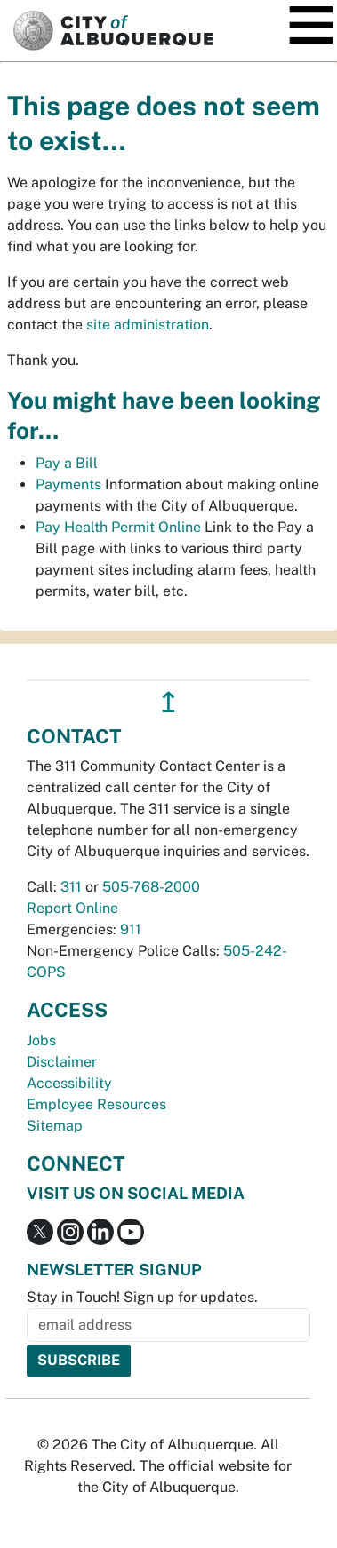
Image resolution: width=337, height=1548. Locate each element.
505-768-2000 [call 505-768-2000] (151, 886)
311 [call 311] (71, 886)
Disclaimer (62, 1061)
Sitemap (55, 1125)
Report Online (72, 908)
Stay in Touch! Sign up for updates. (142, 1297)
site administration (147, 324)
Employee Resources (96, 1104)
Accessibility (69, 1083)
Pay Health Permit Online (118, 527)
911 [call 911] (130, 929)
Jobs (41, 1040)
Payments (68, 484)
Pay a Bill (67, 463)
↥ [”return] (168, 702)
